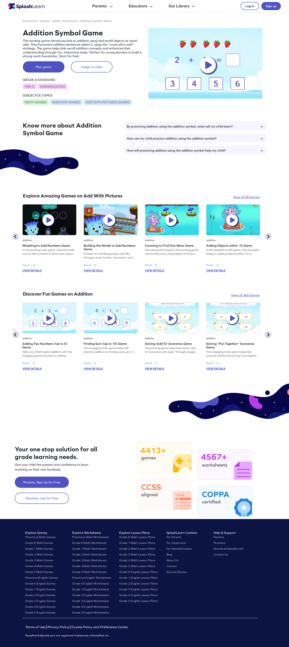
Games (45, 21)
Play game (43, 67)
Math (56, 21)
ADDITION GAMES (66, 102)
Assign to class (91, 67)
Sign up (271, 6)
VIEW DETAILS (32, 270)
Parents (102, 6)
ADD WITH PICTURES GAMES (108, 102)
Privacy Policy (58, 627)
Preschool (70, 21)
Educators (141, 6)
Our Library (182, 6)
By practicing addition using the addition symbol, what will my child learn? (195, 126)
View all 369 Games (245, 295)
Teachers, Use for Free (42, 498)
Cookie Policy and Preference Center (99, 627)
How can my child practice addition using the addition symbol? (195, 138)
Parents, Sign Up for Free (41, 482)
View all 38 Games (246, 197)
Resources (30, 21)
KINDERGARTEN (52, 86)
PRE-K (29, 86)
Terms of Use (35, 627)
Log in (249, 6)
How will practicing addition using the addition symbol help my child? (195, 150)
